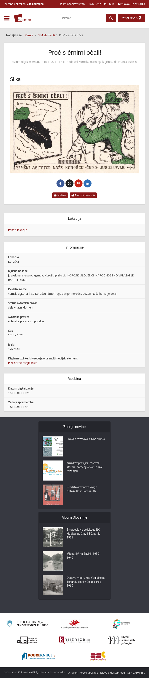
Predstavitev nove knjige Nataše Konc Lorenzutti (82, 489)
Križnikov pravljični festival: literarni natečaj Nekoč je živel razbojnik (85, 467)
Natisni (60, 195)
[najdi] (111, 18)
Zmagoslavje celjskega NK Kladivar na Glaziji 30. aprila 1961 (84, 534)
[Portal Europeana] (121, 624)
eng (98, 4)
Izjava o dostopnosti (112, 672)
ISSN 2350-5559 (136, 672)
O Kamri (73, 672)
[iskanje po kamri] (83, 18)
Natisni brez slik (83, 195)
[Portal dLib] (27, 640)
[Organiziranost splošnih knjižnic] (74, 624)
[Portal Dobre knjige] (39, 656)
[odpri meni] (6, 18)
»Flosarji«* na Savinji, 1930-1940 (84, 556)
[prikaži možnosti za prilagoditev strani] (72, 4)
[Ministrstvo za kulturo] (27, 624)
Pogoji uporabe (89, 672)
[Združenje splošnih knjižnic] (98, 656)
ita (105, 4)
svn (91, 4)
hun (111, 4)
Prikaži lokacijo (17, 230)
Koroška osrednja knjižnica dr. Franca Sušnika (108, 62)
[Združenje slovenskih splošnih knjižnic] (74, 640)
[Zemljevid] (131, 18)
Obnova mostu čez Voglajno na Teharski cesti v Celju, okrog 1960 (86, 582)
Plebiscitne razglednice (22, 363)
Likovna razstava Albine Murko (86, 439)
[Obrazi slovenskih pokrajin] (121, 640)
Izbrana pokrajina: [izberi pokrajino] (24, 4)
